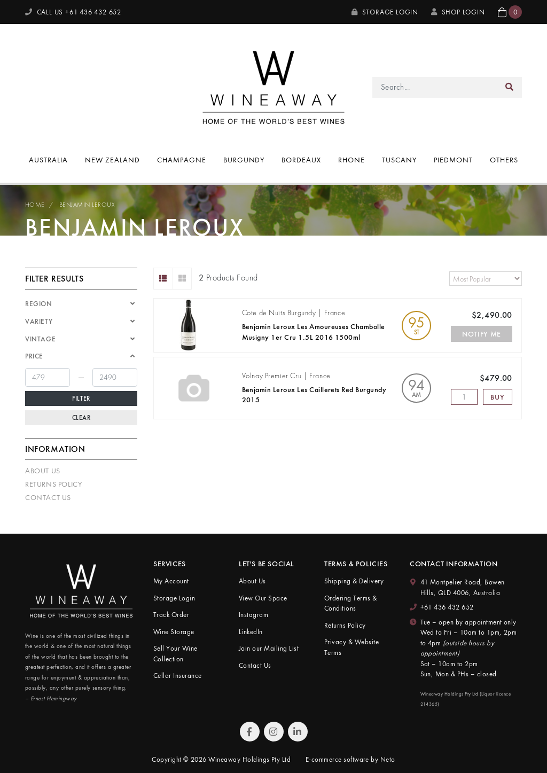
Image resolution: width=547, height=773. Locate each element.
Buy (497, 397)
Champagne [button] (181, 160)
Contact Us (48, 497)
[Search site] (509, 87)
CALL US (73, 12)
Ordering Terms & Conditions (350, 603)
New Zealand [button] (112, 160)
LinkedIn (251, 631)
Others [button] (504, 160)
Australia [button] (48, 160)
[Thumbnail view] (182, 279)
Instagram (253, 614)
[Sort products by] (485, 278)
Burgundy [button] (244, 160)
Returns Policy (53, 484)
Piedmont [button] (453, 160)
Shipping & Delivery (354, 580)
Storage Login (384, 12)
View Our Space (263, 598)
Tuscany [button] (399, 160)
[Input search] (435, 87)
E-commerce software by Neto (350, 759)
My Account (171, 580)
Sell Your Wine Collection (175, 653)
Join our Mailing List (269, 648)
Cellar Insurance (177, 675)
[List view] (163, 279)
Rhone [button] (351, 160)
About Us (42, 470)
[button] (510, 12)
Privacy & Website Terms (351, 647)
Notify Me (481, 334)
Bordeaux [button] (301, 160)
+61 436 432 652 (447, 607)
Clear (81, 417)
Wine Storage (173, 631)
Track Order (171, 614)
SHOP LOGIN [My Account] (458, 12)
